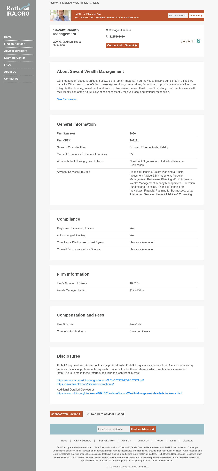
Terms (173, 440)
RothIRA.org (120, 466)
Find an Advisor (14, 43)
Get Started (195, 15)
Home (8, 36)
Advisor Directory (15, 50)
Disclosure (188, 440)
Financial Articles (106, 440)
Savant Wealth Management (66, 32)
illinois (84, 2)
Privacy (159, 440)
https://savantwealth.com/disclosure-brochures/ (85, 384)
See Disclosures (67, 99)
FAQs (7, 64)
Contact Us (11, 78)
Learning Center (14, 57)
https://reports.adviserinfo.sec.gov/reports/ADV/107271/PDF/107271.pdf (100, 380)
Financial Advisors (69, 2)
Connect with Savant (122, 45)
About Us (10, 71)
